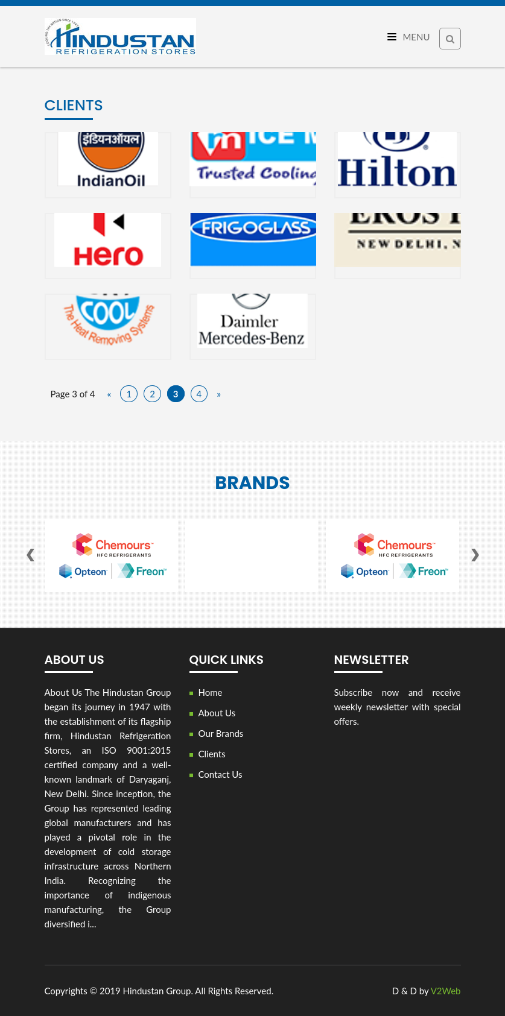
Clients (212, 753)
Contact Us (221, 774)
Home (211, 692)
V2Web (446, 990)
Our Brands (221, 733)
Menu (408, 36)
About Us (217, 712)
